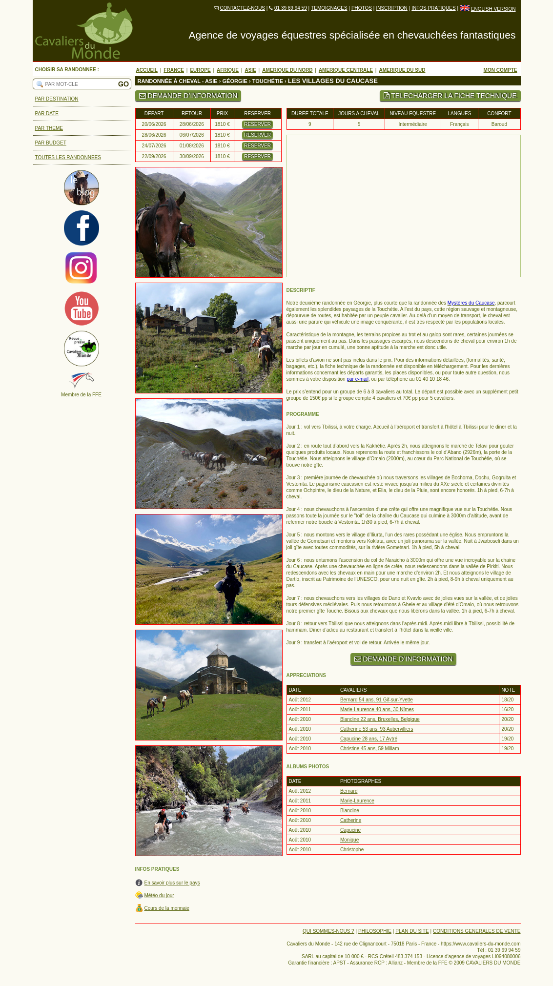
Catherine (350, 820)
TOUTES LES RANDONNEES (68, 157)
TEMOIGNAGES (329, 8)
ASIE (250, 70)
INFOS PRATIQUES (433, 8)
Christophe (352, 849)
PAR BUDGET (50, 142)
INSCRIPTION (391, 8)
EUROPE (200, 70)
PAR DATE (47, 113)
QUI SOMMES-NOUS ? (328, 931)
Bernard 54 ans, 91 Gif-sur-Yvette (376, 699)
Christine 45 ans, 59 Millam (369, 748)
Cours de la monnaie (166, 908)
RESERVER (257, 124)
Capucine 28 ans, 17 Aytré (368, 738)
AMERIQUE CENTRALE (346, 70)
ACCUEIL (147, 70)
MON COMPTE (500, 70)
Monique (349, 839)
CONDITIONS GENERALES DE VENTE (476, 931)
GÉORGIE (235, 81)
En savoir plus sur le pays (172, 882)
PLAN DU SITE (412, 931)
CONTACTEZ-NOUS (242, 8)
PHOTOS (361, 8)
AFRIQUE (228, 70)
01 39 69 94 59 (290, 8)
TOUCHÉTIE (267, 81)
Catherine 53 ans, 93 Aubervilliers (376, 729)
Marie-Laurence (357, 800)
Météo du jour (159, 895)
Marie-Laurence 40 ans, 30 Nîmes (377, 709)
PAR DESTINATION (57, 99)
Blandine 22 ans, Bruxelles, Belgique (380, 719)
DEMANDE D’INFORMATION (188, 96)
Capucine (350, 830)
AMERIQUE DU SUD (402, 70)
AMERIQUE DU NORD (287, 70)
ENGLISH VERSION (493, 9)
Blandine (349, 810)
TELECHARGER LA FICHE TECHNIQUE (450, 96)
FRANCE (174, 70)
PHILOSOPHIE (374, 931)
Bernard (349, 791)
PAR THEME (49, 128)
